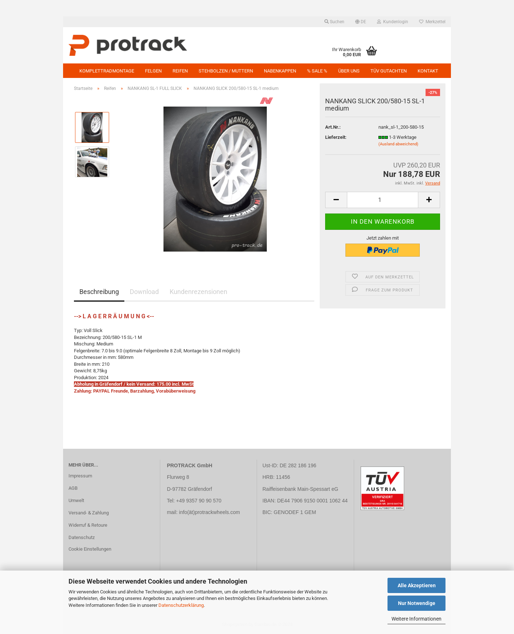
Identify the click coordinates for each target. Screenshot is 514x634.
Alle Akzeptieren (417, 585)
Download (144, 291)
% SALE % (317, 71)
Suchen (334, 21)
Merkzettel (432, 21)
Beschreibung (99, 291)
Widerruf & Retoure (88, 525)
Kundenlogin (392, 21)
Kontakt (428, 71)
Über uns (349, 71)
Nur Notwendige (416, 603)
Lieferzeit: (336, 137)
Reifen (180, 71)
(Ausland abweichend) (398, 144)
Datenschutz (82, 537)
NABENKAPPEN (280, 71)
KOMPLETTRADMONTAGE (106, 71)
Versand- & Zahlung (89, 512)
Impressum (80, 475)
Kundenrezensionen (198, 291)
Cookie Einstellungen (90, 549)
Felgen (153, 71)
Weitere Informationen (416, 619)
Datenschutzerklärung (181, 605)
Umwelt (76, 500)
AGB (73, 488)
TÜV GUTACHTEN (388, 71)
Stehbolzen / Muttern (226, 71)
